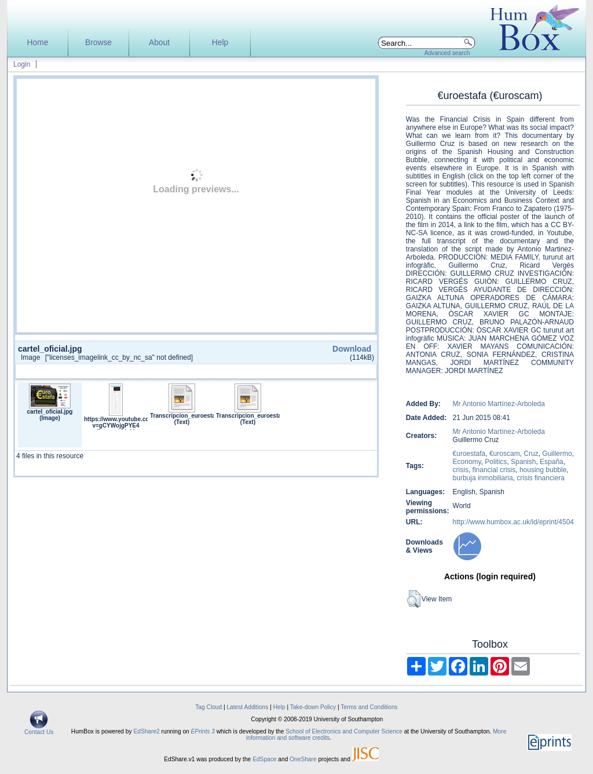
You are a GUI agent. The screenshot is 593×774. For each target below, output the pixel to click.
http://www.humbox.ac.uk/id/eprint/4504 (513, 522)
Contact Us (38, 729)
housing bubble (542, 470)
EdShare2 (146, 731)
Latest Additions (247, 707)
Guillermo (557, 454)
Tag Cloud (208, 707)
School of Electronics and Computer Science (343, 731)
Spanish (523, 462)
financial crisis (494, 470)
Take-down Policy (313, 707)
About (159, 42)
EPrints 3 (203, 731)
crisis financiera (541, 478)
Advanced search (447, 53)
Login (21, 64)
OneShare (303, 759)
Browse (98, 42)
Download (351, 348)
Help (220, 42)
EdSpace (264, 759)
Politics (496, 462)
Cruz (531, 454)
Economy (467, 462)
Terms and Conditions (369, 707)
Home (38, 42)
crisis (460, 470)
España (551, 462)
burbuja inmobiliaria (483, 478)
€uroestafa (469, 454)
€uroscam (504, 454)
